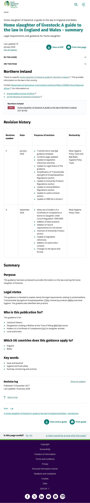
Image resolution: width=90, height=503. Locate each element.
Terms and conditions (45, 459)
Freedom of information (45, 454)
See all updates (10, 50)
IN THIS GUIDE (45, 57)
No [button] (31, 435)
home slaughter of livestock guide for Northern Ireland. (46, 77)
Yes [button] (27, 435)
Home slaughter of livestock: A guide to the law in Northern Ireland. (47, 107)
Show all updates (78, 381)
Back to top (13, 397)
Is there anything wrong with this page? (66, 435)
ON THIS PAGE (45, 64)
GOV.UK (45, 489)
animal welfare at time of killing (22, 93)
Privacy (45, 464)
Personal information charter (45, 468)
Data (45, 483)
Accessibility (45, 449)
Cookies (45, 478)
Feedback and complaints (45, 473)
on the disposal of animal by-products (24, 97)
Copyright (45, 444)
